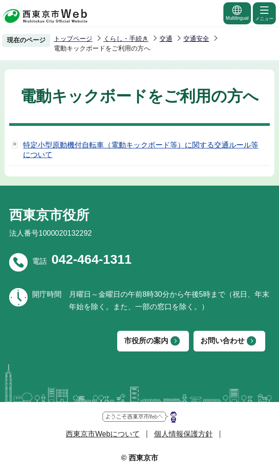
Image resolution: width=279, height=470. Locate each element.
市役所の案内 (146, 341)
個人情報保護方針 (183, 434)
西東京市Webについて (103, 434)
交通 (165, 38)
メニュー (264, 13)
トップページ (73, 38)
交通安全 (196, 38)
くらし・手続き (125, 38)
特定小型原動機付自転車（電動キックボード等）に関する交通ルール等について (140, 150)
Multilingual (237, 13)
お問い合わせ (222, 341)
